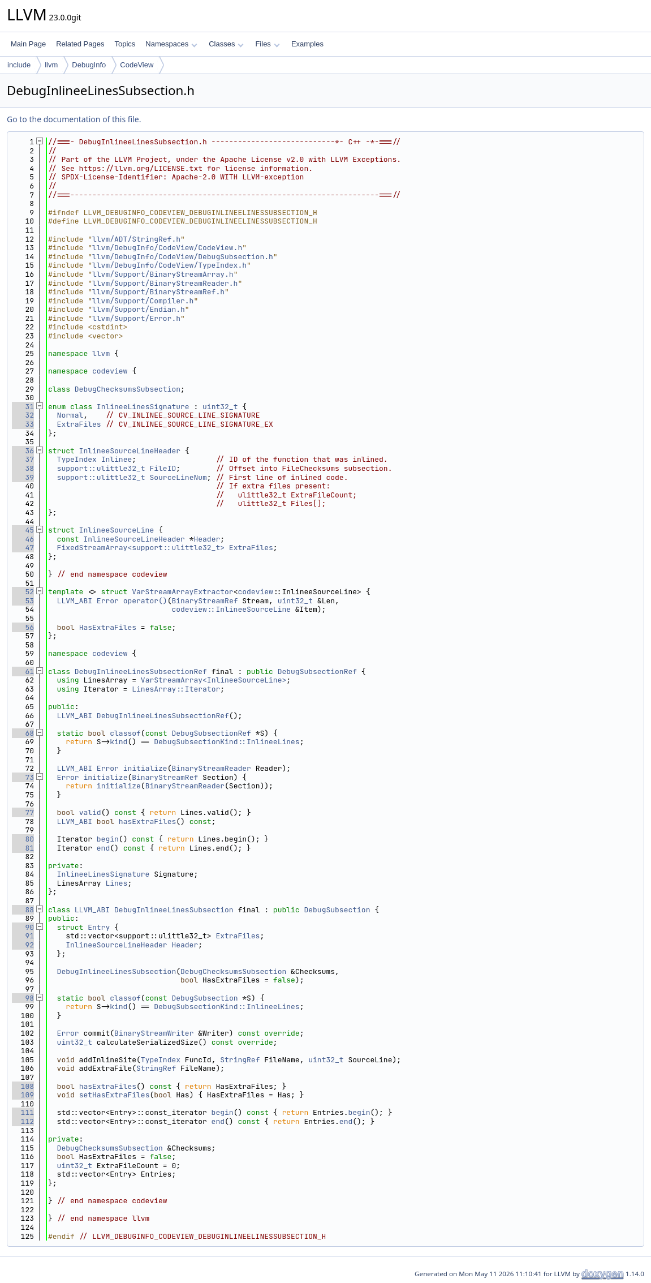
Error (108, 601)
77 (23, 812)
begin (108, 839)
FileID (162, 468)
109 (23, 1095)
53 (23, 601)
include (19, 65)
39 (23, 477)
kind (118, 741)
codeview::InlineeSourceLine (231, 609)
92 (23, 945)
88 (23, 910)
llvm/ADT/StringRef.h (136, 239)
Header (206, 539)
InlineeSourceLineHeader (129, 451)
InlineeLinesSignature (143, 406)
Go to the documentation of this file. (74, 119)
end (103, 848)
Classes (226, 44)
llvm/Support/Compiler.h (142, 301)
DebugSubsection (337, 910)
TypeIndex (77, 459)
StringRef (240, 1060)
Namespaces (171, 44)
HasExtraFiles (107, 627)
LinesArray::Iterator (176, 689)
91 (23, 936)
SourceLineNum (177, 477)
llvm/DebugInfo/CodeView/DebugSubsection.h (182, 256)
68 (23, 733)
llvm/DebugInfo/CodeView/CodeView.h (167, 247)
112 (23, 1121)
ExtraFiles (79, 424)
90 (23, 927)
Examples (307, 44)
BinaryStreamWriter (153, 1033)
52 (23, 592)
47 (23, 547)
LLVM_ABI (74, 601)
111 (23, 1112)
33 (23, 424)
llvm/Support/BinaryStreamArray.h (163, 274)
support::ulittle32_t (101, 468)
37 (23, 459)
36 (23, 451)
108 (23, 1086)
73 (23, 777)
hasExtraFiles (147, 821)
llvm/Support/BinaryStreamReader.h (165, 283)
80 (23, 839)
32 (23, 415)
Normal (70, 415)
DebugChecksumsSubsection (127, 389)
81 (23, 848)
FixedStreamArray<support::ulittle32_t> (141, 547)
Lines (116, 883)
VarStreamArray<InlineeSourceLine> (213, 680)
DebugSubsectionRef (317, 671)
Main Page (28, 44)
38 (23, 468)
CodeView (136, 65)
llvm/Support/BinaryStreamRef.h (158, 292)
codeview (109, 371)
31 (23, 406)
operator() (145, 601)
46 (23, 539)
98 (23, 998)
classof (125, 733)
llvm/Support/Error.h (136, 318)
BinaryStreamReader (211, 768)
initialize (145, 768)
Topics (124, 44)
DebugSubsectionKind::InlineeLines (226, 741)
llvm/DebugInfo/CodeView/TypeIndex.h (169, 265)
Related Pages (80, 44)
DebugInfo (89, 65)
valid (90, 812)
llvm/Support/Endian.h (138, 309)
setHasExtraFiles (114, 1095)
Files (267, 44)
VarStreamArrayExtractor (182, 592)
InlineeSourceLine (116, 530)
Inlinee (116, 459)
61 (23, 671)
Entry (99, 927)
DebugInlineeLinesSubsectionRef (141, 671)
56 (23, 627)
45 (23, 530)
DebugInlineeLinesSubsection (174, 910)
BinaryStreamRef (204, 601)
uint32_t (220, 406)
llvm (51, 65)
